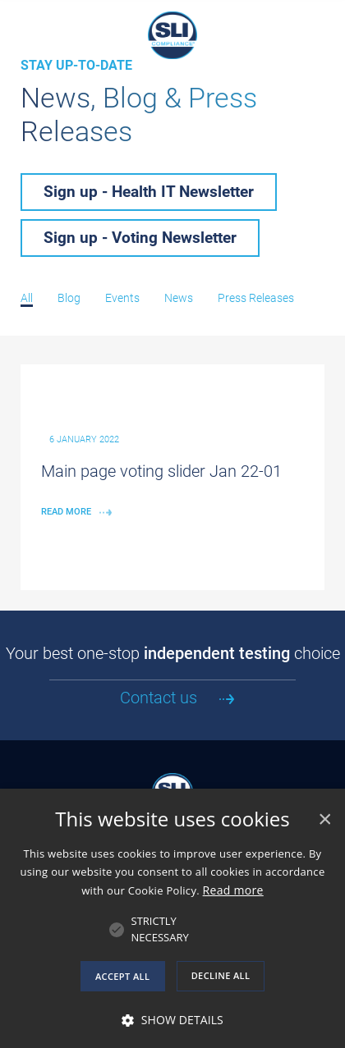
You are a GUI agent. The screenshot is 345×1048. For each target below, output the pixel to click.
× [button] (324, 819)
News (178, 297)
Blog (69, 297)
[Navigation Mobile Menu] (20, 20)
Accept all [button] (122, 976)
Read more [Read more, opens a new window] (233, 890)
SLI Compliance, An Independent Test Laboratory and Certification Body (172, 35)
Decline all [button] (221, 975)
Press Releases (256, 297)
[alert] (172, 918)
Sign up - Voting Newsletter (140, 237)
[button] (160, 929)
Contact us (158, 697)
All (27, 297)
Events (122, 297)
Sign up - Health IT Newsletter (149, 191)
